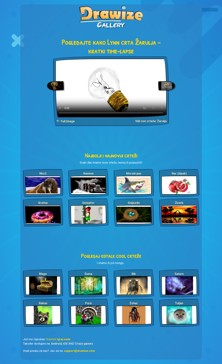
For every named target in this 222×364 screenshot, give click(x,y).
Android (56, 343)
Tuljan (179, 303)
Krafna (43, 203)
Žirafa (179, 203)
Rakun (43, 303)
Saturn (179, 274)
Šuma (88, 274)
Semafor (88, 203)
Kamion (88, 173)
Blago (43, 274)
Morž (42, 173)
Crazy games (84, 343)
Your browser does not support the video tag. (111, 88)
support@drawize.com (79, 351)
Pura (88, 303)
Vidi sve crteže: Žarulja (151, 121)
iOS (65, 343)
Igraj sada (63, 339)
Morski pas (133, 173)
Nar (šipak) (179, 173)
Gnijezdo (134, 203)
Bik (134, 274)
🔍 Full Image (65, 121)
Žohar (134, 303)
